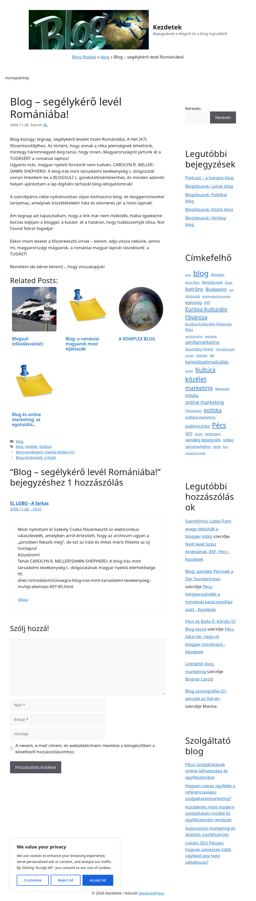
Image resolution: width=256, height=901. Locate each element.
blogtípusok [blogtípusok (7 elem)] (212, 282)
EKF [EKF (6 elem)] (207, 302)
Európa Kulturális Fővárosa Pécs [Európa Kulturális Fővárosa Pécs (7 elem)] (208, 326)
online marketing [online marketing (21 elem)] (204, 402)
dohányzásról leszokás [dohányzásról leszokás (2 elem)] (216, 296)
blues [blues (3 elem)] (228, 282)
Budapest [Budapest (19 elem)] (216, 289)
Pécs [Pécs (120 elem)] (219, 425)
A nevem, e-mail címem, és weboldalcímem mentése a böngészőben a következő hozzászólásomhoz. (85, 749)
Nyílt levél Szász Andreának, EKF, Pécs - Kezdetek (207, 551)
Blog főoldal (84, 57)
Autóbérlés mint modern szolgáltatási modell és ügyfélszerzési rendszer (209, 813)
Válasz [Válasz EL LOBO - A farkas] (23, 599)
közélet (31, 446)
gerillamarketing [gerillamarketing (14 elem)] (202, 342)
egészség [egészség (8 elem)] (193, 302)
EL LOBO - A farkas (29, 503)
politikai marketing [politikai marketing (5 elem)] (200, 417)
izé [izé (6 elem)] (212, 355)
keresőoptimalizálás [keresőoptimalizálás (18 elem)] (207, 362)
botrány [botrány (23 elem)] (194, 289)
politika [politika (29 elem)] (213, 409)
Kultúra (45, 446)
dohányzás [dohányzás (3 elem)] (192, 296)
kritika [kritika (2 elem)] (189, 371)
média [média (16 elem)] (191, 395)
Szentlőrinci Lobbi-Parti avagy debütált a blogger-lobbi (208, 528)
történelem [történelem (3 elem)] (212, 434)
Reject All (65, 880)
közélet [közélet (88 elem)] (195, 379)
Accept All (98, 880)
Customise (33, 880)
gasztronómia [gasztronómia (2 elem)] (193, 336)
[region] (65, 865)
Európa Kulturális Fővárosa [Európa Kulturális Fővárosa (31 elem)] (206, 313)
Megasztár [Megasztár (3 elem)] (222, 389)
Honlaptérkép (17, 77)
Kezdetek (167, 27)
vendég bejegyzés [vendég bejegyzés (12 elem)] (203, 440)
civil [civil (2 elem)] (231, 290)
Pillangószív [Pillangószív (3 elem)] (193, 411)
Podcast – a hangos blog (209, 177)
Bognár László (199, 679)
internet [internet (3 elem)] (201, 355)
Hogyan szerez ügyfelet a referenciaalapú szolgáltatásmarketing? (210, 792)
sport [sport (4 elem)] (199, 434)
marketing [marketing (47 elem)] (199, 388)
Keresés (193, 108)
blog (105, 57)
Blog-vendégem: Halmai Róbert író (45, 452)
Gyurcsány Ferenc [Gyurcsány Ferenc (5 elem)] (199, 349)
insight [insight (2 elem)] (189, 355)
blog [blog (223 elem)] (200, 273)
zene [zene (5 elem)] (216, 446)
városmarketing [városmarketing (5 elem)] (197, 446)
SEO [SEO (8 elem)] (188, 433)
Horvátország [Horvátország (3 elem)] (225, 349)
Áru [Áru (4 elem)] (225, 446)
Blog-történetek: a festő (36, 457)
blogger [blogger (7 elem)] (218, 274)
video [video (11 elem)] (228, 440)
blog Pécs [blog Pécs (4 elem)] (192, 282)
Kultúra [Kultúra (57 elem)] (205, 370)
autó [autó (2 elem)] (188, 275)
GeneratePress (151, 893)
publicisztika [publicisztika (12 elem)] (197, 426)
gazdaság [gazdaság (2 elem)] (211, 336)
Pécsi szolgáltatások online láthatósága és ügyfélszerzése (206, 771)
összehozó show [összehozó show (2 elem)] (195, 453)
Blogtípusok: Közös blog (209, 209)
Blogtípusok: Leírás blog (209, 186)
